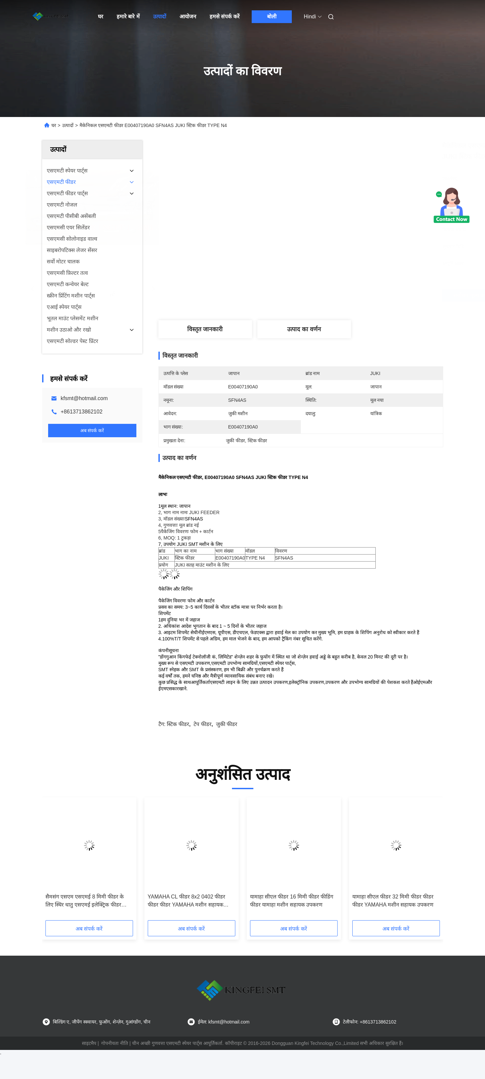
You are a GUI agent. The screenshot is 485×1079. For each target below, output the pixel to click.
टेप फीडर (202, 724)
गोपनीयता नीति (114, 1043)
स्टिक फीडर (178, 724)
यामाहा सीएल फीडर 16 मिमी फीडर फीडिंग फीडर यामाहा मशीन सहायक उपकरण (291, 901)
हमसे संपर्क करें (225, 16)
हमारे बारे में (128, 16)
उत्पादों (159, 16)
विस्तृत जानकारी (205, 329)
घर (100, 16)
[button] (60, 861)
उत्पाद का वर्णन (304, 329)
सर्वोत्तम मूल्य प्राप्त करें (336, 295)
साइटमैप (89, 1043)
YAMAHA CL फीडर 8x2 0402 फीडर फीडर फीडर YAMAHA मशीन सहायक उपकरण (187, 901)
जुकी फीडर (226, 724)
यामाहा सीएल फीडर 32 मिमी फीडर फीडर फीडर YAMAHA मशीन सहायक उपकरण (393, 901)
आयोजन (187, 16)
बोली (271, 16)
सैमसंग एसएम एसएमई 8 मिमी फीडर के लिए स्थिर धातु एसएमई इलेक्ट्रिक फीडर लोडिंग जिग (84, 901)
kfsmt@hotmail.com (84, 398)
